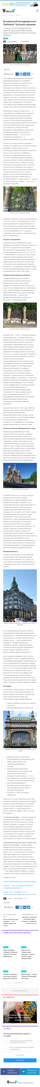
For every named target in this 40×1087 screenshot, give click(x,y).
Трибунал (20, 1011)
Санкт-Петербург (18, 898)
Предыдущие (8, 982)
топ (25, 898)
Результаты (20, 1055)
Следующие (18, 982)
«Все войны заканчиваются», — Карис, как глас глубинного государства (20, 1017)
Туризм (6, 38)
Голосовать (20, 1060)
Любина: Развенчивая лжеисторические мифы (19, 881)
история (10, 898)
